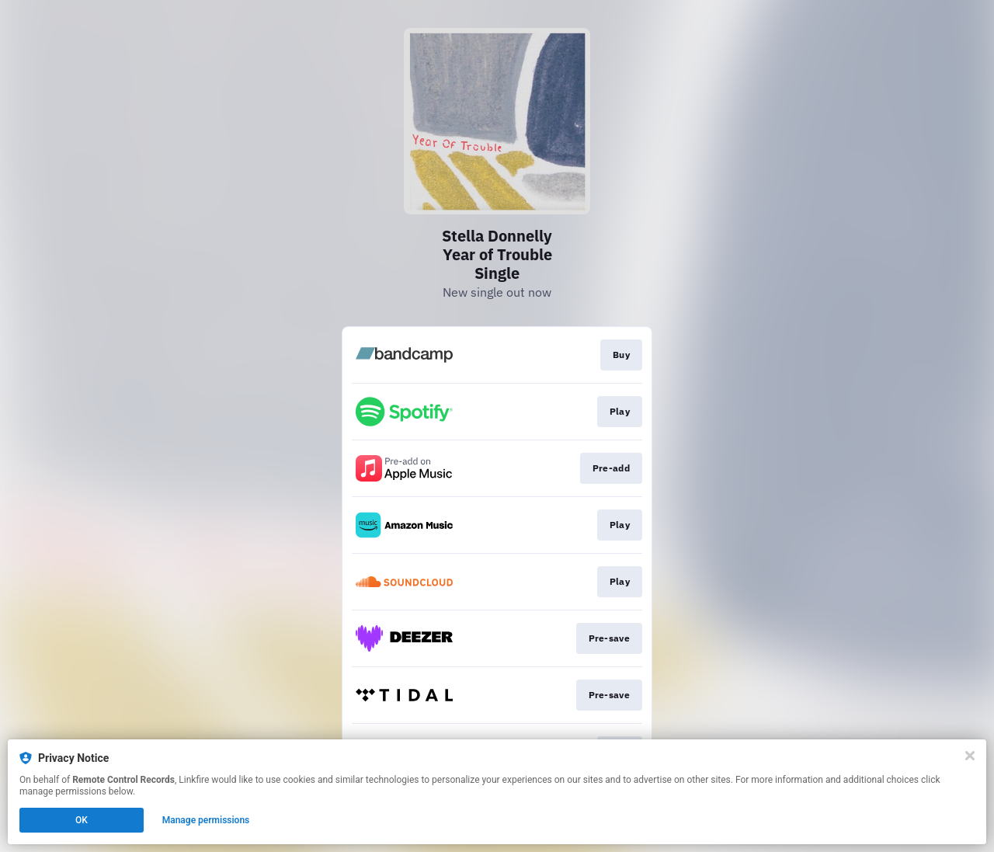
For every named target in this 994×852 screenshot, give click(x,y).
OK (81, 820)
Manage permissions (206, 820)
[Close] (970, 755)
